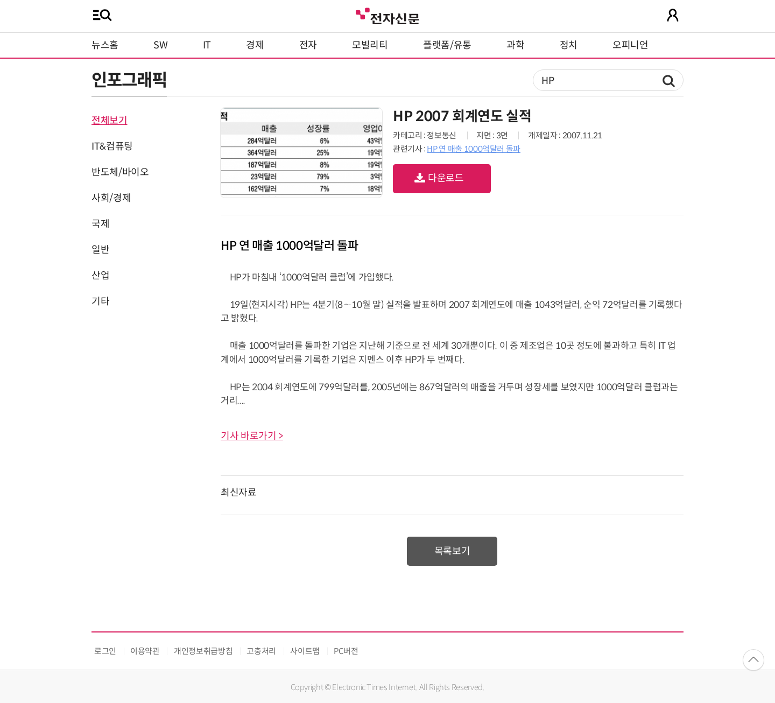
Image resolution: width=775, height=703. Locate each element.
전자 (308, 45)
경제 (255, 45)
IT (207, 45)
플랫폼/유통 (447, 45)
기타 (100, 301)
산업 (100, 276)
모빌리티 (370, 45)
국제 (100, 224)
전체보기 (109, 120)
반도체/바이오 (120, 172)
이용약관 (145, 651)
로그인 (105, 651)
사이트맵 (305, 651)
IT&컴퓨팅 (112, 146)
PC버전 (346, 651)
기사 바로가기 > (252, 436)
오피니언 (630, 45)
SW (160, 45)
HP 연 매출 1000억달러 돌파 (473, 149)
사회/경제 (111, 198)
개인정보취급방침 (203, 651)
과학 (515, 45)
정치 (568, 45)
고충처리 (261, 651)
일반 (100, 250)
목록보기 (452, 551)
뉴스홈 (104, 45)
